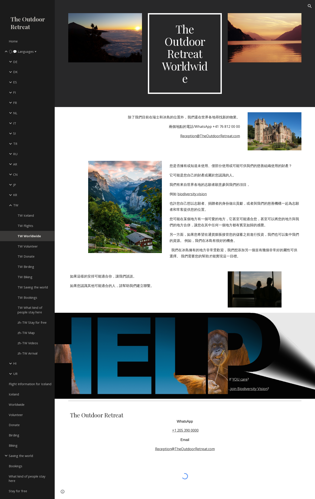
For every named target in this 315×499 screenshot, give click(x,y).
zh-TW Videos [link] (28, 343)
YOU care (239, 379)
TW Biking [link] (25, 277)
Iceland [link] (14, 394)
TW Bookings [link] (27, 297)
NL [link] (15, 113)
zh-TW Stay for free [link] (32, 322)
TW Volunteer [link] (28, 246)
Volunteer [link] (16, 415)
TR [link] (15, 143)
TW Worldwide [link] (29, 236)
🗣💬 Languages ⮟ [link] (23, 51)
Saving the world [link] (21, 455)
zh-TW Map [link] (26, 332)
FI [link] (14, 92)
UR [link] (15, 373)
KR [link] (15, 195)
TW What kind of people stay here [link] (30, 309)
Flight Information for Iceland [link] (30, 384)
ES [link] (15, 82)
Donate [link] (14, 425)
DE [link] (15, 62)
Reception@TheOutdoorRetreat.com (210, 136)
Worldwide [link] (16, 404)
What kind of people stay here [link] (27, 478)
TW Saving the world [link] (33, 287)
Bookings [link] (15, 466)
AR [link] (15, 164)
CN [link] (15, 174)
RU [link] (15, 154)
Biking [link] (13, 445)
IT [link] (14, 123)
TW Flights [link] (25, 225)
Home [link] (13, 41)
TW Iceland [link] (26, 215)
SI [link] (14, 133)
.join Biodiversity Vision (249, 388)
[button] (309, 6)
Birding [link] (14, 435)
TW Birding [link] (26, 266)
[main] (185, 53)
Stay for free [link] (18, 491)
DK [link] (15, 72)
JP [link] (14, 185)
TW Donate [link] (26, 256)
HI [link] (14, 363)
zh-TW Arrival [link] (27, 353)
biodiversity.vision (192, 194)
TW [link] (15, 205)
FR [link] (15, 102)
